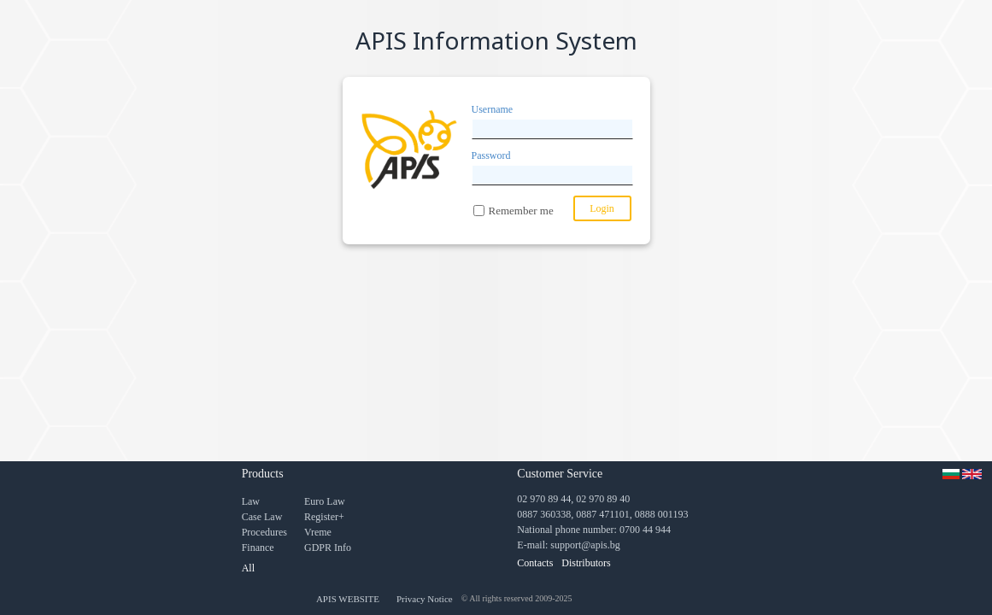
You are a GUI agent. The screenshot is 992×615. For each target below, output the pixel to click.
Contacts (535, 563)
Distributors (585, 563)
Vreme (318, 532)
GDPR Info (327, 548)
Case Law (262, 517)
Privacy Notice (424, 599)
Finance (258, 548)
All (248, 568)
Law (251, 501)
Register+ (324, 517)
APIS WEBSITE (347, 599)
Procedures (264, 532)
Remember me (521, 210)
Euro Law (324, 501)
